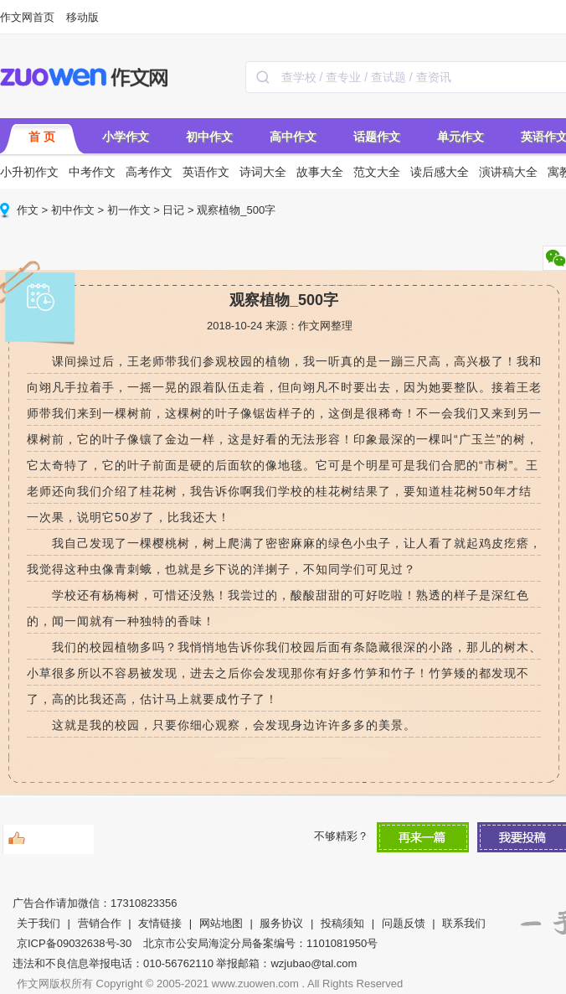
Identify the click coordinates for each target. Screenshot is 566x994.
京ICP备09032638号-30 (74, 943)
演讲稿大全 (508, 172)
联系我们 (464, 923)
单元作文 (460, 136)
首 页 (41, 136)
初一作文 (129, 210)
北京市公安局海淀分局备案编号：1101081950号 (260, 943)
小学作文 (125, 136)
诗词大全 (262, 172)
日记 (173, 210)
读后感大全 (439, 172)
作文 (28, 210)
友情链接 (160, 923)
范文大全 (376, 172)
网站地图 (221, 923)
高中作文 (293, 136)
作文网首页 (27, 17)
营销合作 (99, 923)
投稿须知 (342, 923)
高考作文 (149, 172)
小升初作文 (29, 172)
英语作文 (206, 172)
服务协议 (281, 923)
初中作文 (209, 136)
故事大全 (319, 172)
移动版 (82, 17)
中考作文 (92, 172)
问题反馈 (403, 923)
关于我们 (38, 923)
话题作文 (376, 136)
